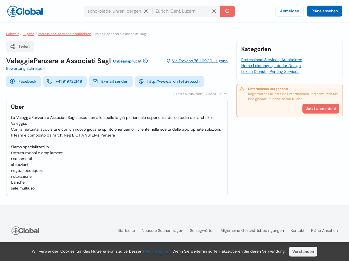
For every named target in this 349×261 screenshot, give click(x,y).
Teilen (19, 46)
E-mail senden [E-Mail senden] (110, 81)
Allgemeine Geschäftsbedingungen (252, 230)
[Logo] (25, 11)
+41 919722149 (64, 81)
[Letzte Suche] (227, 11)
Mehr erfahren (158, 251)
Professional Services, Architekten (271, 59)
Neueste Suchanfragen (162, 230)
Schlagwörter (202, 230)
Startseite (126, 230)
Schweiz (12, 34)
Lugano (28, 34)
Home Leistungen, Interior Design (271, 65)
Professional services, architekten (64, 34)
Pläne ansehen (324, 10)
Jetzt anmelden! (321, 108)
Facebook (23, 81)
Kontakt (297, 230)
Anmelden (289, 10)
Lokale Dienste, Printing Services (270, 71)
